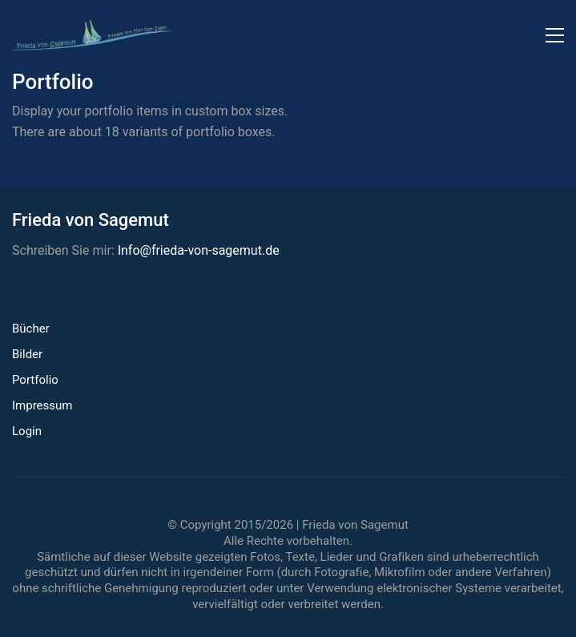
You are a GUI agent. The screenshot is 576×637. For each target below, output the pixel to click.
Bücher (31, 328)
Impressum (42, 405)
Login (27, 431)
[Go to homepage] (92, 35)
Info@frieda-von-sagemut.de (199, 250)
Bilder (27, 354)
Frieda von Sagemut (355, 525)
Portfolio (35, 380)
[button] (555, 35)
